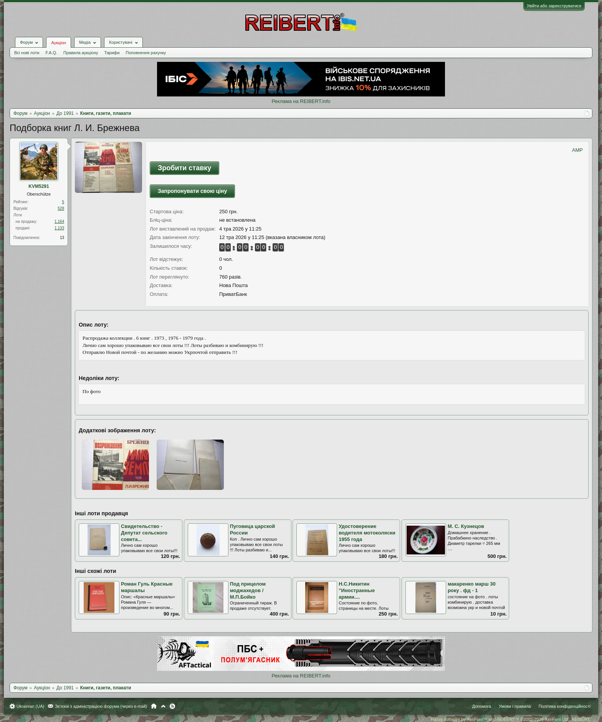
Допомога (481, 706)
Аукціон (58, 42)
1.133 (59, 228)
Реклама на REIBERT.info (300, 101)
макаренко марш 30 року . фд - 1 (472, 587)
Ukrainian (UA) (30, 706)
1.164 (59, 221)
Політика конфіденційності (564, 706)
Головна (154, 706)
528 (61, 208)
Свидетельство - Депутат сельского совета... (144, 532)
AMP (577, 150)
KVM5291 (38, 186)
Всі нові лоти (26, 52)
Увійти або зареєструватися (554, 5)
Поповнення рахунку (146, 52)
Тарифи (112, 52)
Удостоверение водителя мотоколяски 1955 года (367, 532)
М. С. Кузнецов (466, 526)
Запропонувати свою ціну (192, 191)
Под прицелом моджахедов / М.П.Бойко (248, 590)
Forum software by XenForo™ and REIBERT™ (510, 719)
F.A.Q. (51, 52)
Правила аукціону (80, 52)
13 (62, 238)
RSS (172, 706)
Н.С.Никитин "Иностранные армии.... (357, 590)
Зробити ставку (184, 168)
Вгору (163, 706)
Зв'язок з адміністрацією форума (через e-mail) (101, 706)
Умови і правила (515, 706)
